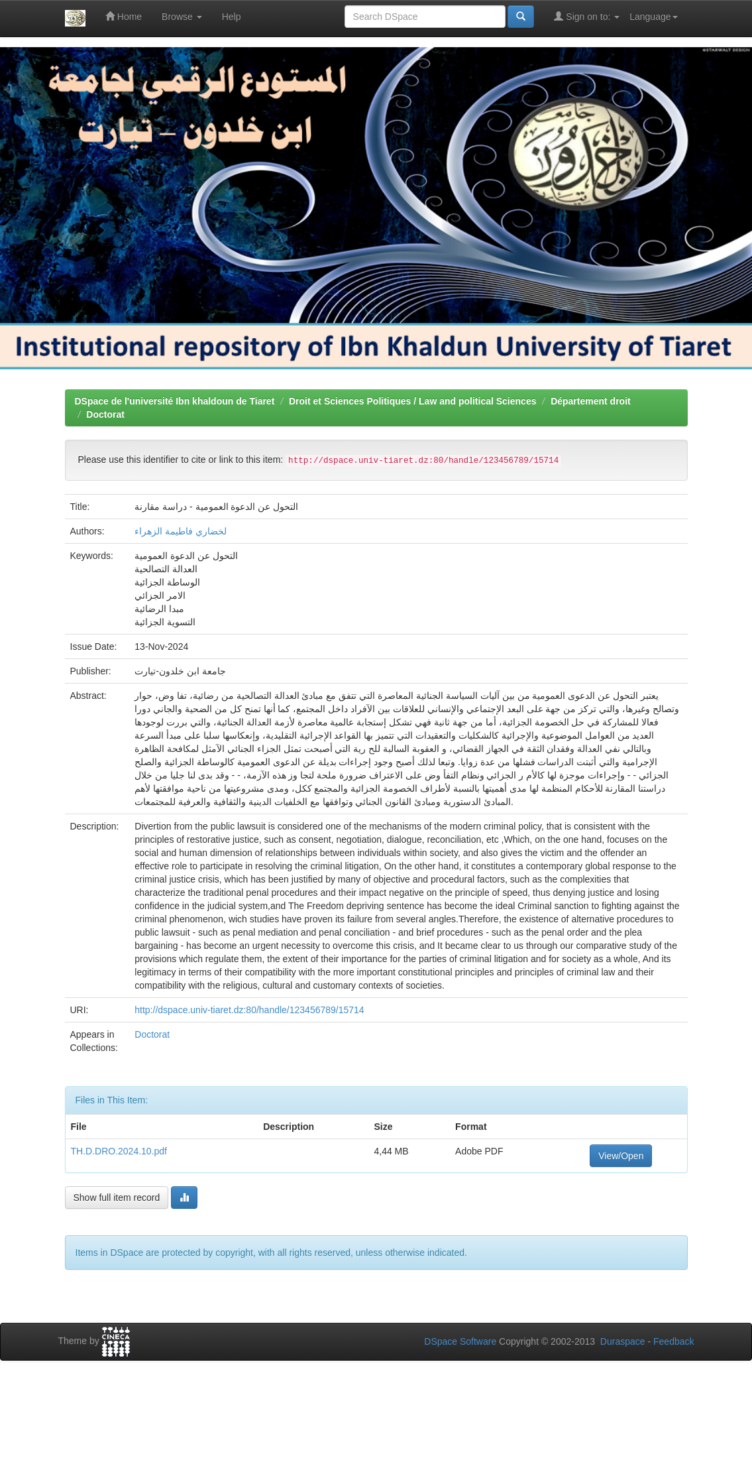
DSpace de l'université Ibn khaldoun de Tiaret (175, 401)
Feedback (673, 1341)
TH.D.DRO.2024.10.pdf (119, 1151)
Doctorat (105, 414)
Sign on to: (586, 16)
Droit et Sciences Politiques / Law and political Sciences (412, 401)
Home (123, 16)
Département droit (591, 401)
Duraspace (622, 1341)
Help (231, 16)
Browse (182, 16)
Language (653, 16)
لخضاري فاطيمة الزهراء (180, 531)
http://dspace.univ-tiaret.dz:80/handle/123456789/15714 (249, 1010)
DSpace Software (460, 1341)
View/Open (620, 1155)
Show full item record (117, 1197)
